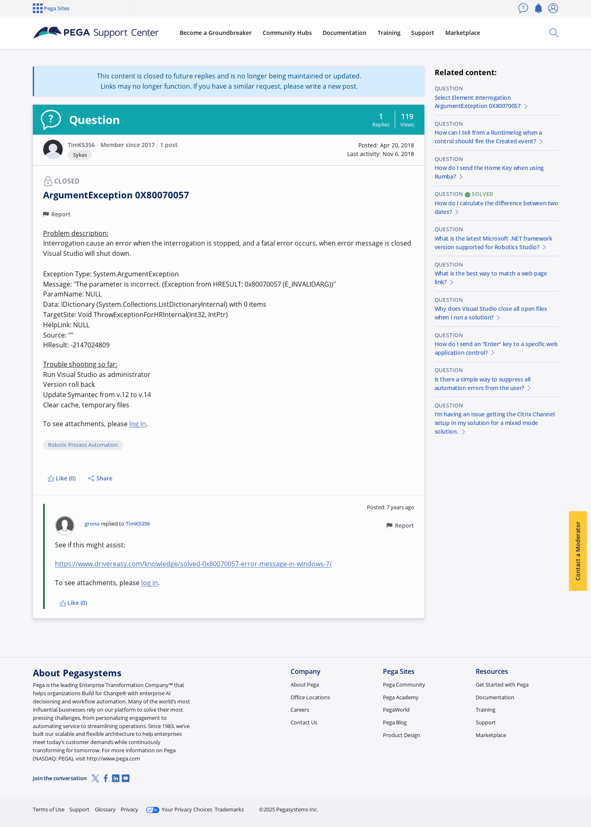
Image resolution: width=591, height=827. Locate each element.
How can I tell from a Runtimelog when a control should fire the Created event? (489, 137)
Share (100, 478)
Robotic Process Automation (83, 445)
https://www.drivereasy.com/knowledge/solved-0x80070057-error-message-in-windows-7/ (193, 563)
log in (137, 423)
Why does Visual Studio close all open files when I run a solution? (491, 313)
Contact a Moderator (578, 551)
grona (92, 523)
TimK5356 (81, 145)
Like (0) (61, 478)
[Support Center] (96, 33)
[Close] (579, 795)
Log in (538, 806)
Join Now (494, 806)
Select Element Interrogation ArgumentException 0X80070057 (482, 102)
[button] (53, 149)
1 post (169, 145)
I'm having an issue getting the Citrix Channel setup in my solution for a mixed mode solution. (495, 422)
